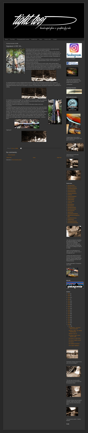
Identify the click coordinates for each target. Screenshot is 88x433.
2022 (69, 299)
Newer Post (9, 157)
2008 (69, 324)
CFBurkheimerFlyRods (72, 188)
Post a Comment (11, 154)
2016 (69, 310)
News (40, 39)
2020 (69, 302)
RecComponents (71, 210)
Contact (55, 39)
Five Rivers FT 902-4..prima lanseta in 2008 (74, 336)
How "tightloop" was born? (74, 343)
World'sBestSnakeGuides (73, 222)
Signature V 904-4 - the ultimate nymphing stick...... (75, 331)
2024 (69, 295)
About (6, 39)
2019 (69, 304)
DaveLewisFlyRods (71, 190)
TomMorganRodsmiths (72, 221)
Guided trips (34, 39)
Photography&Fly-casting (23, 39)
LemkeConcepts (71, 201)
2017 (69, 308)
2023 (69, 297)
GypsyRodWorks (71, 198)
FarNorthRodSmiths (72, 191)
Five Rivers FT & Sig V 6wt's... (75, 338)
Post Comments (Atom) (16, 159)
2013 (69, 315)
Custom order (47, 39)
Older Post (59, 157)
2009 (69, 322)
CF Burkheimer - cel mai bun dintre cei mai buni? (75, 328)
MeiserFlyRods (71, 205)
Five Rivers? (71, 341)
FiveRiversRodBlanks (72, 196)
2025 (69, 293)
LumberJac (70, 202)
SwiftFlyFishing (71, 219)
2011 (69, 319)
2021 (69, 301)
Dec (70, 326)
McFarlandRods (71, 204)
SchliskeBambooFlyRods (73, 213)
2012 (69, 317)
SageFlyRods (70, 212)
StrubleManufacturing (72, 218)
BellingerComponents (72, 186)
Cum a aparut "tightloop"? (74, 345)
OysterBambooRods (72, 207)
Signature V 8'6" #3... (73, 333)
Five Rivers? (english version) (75, 340)
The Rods (12, 39)
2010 (69, 321)
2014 (69, 313)
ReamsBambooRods (72, 209)
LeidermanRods (71, 199)
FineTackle (70, 194)
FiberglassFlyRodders (72, 193)
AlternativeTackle (71, 185)
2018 (69, 306)
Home (34, 157)
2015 (69, 311)
